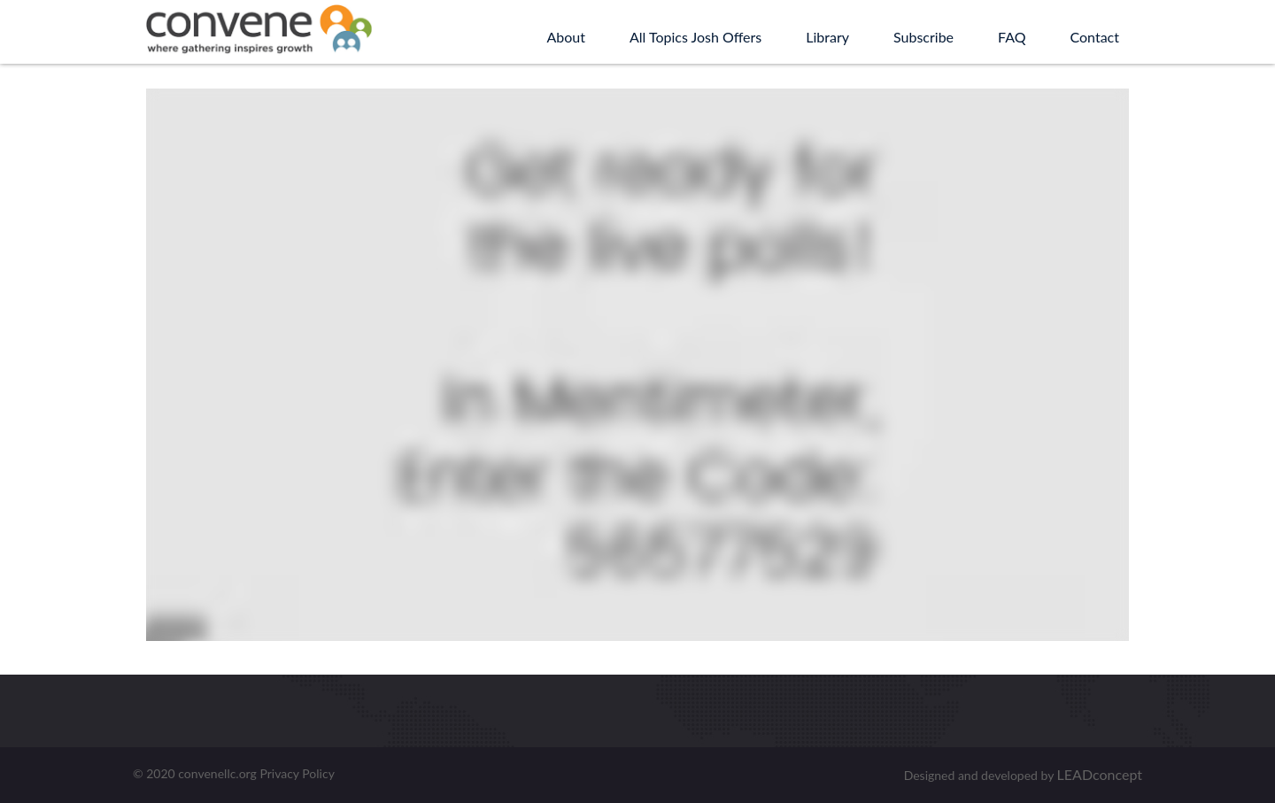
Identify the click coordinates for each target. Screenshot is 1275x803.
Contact (1094, 36)
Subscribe (923, 36)
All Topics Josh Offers (695, 36)
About (565, 36)
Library (827, 36)
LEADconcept (1099, 774)
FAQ (1011, 36)
